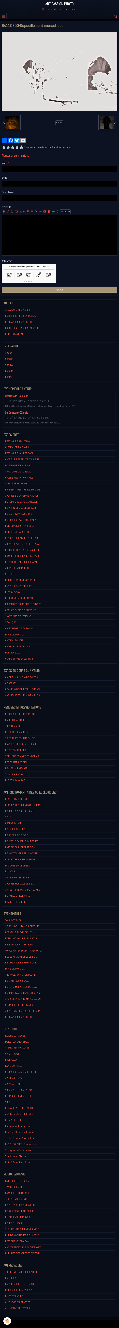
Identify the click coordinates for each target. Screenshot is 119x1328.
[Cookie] (7, 1321)
